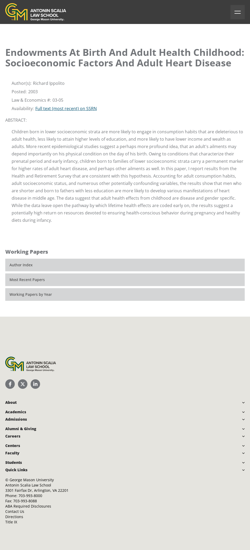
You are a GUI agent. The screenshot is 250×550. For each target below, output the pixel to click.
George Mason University (31, 479)
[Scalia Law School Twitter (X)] (22, 384)
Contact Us (14, 511)
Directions (14, 516)
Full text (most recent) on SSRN (66, 108)
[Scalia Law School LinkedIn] (35, 384)
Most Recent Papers (27, 279)
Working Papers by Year (30, 294)
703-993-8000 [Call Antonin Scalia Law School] (30, 495)
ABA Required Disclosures (28, 506)
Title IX (11, 521)
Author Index (21, 264)
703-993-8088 (25, 500)
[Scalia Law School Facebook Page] (10, 384)
